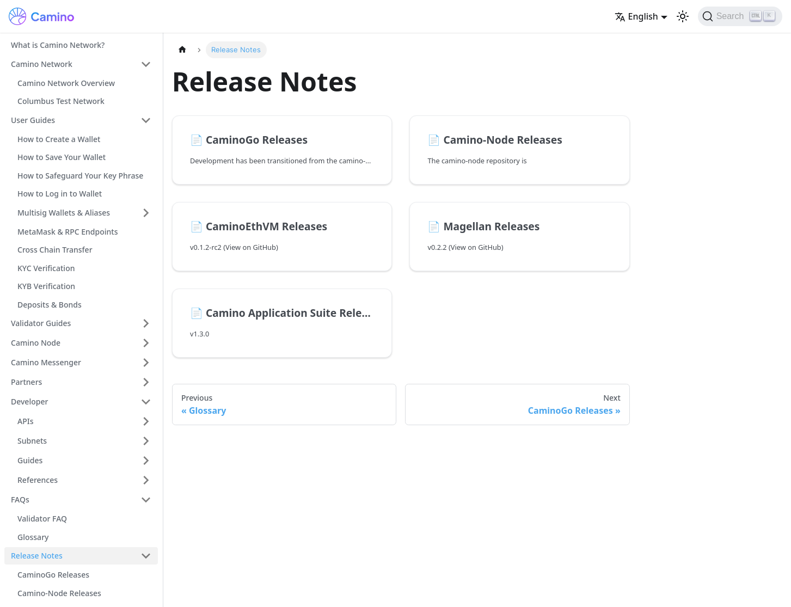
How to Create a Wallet (58, 139)
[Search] (740, 16)
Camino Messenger (46, 362)
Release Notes (37, 555)
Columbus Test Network (61, 101)
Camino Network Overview (66, 83)
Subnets (32, 441)
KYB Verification (46, 286)
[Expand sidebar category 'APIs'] (146, 421)
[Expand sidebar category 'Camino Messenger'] (146, 362)
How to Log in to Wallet (59, 193)
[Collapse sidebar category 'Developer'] (146, 401)
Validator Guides (41, 323)
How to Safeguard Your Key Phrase (80, 175)
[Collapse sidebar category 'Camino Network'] (146, 64)
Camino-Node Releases (59, 593)
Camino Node (35, 343)
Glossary (32, 537)
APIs (25, 421)
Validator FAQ (42, 518)
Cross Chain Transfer (55, 249)
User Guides (33, 120)
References (37, 480)
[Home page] (182, 49)
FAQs (20, 499)
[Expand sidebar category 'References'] (146, 480)
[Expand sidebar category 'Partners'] (146, 382)
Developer (29, 401)
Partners (26, 382)
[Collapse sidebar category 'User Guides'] (146, 120)
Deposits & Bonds (49, 304)
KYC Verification (46, 268)
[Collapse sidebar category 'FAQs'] (146, 499)
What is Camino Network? (58, 45)
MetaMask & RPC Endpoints (67, 231)
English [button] (636, 16)
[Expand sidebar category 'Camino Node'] (146, 343)
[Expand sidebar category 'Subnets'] (146, 441)
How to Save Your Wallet (61, 157)
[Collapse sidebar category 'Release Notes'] (146, 556)
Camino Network (41, 64)
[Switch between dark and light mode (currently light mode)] (682, 16)
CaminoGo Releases (53, 574)
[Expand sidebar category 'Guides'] (146, 460)
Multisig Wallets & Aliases (63, 212)
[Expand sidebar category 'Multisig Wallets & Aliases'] (146, 213)
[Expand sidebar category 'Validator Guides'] (146, 323)
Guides (29, 460)
